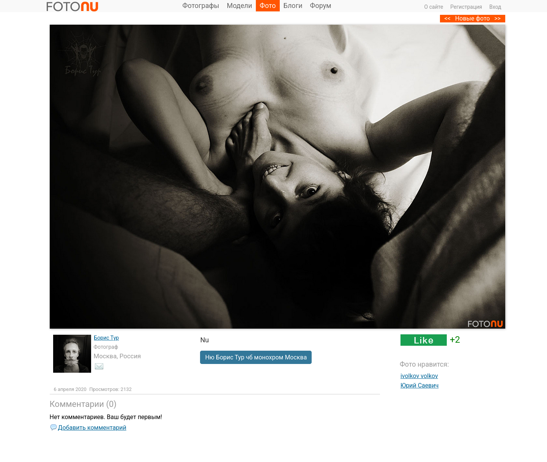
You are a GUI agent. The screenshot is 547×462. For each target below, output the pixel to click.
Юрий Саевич (419, 385)
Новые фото (472, 18)
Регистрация (466, 7)
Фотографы (201, 5)
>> (497, 18)
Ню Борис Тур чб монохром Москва (256, 357)
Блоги (293, 5)
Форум (320, 5)
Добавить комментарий (92, 427)
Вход (495, 7)
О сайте (433, 7)
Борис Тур (106, 338)
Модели (239, 5)
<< (448, 18)
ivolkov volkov (419, 376)
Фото (268, 5)
